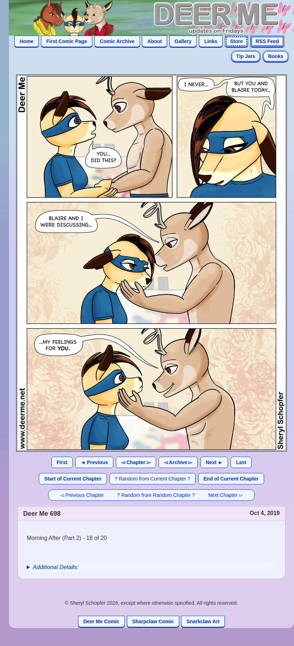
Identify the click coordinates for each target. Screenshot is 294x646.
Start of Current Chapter (72, 479)
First (62, 462)
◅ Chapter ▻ (136, 462)
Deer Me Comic (101, 621)
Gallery (183, 41)
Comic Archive (117, 41)
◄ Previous (94, 462)
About (154, 41)
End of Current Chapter (231, 479)
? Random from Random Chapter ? (156, 495)
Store (236, 41)
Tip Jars (245, 56)
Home (26, 41)
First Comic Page (66, 41)
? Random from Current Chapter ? (152, 479)
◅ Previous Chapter (82, 495)
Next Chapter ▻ (225, 495)
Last (241, 462)
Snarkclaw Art (203, 621)
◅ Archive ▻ (178, 462)
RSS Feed (267, 41)
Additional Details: (55, 567)
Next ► (214, 462)
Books (275, 56)
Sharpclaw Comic (153, 621)
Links (210, 41)
